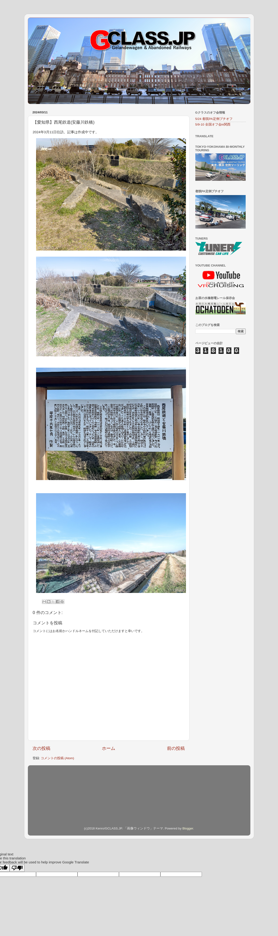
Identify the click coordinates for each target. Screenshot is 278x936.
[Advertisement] (218, 384)
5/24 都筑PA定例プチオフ (214, 119)
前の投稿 (176, 748)
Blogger (187, 828)
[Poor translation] (17, 868)
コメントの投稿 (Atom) (57, 758)
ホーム (108, 748)
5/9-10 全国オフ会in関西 (213, 124)
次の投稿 (41, 748)
